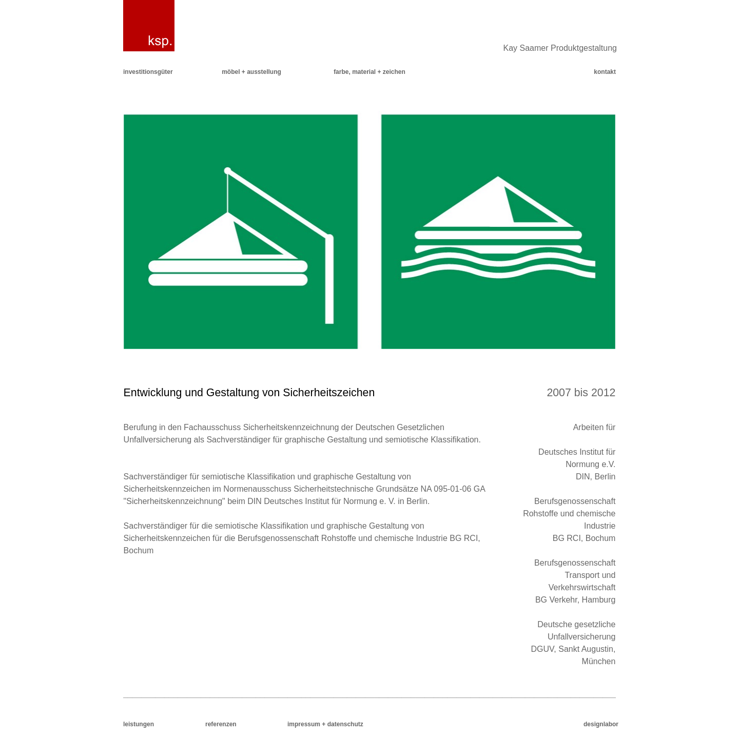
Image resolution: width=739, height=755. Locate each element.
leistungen (138, 724)
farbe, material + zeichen (369, 71)
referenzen (221, 724)
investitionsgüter (148, 71)
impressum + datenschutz (325, 724)
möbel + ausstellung (251, 71)
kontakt (605, 71)
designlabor (601, 724)
